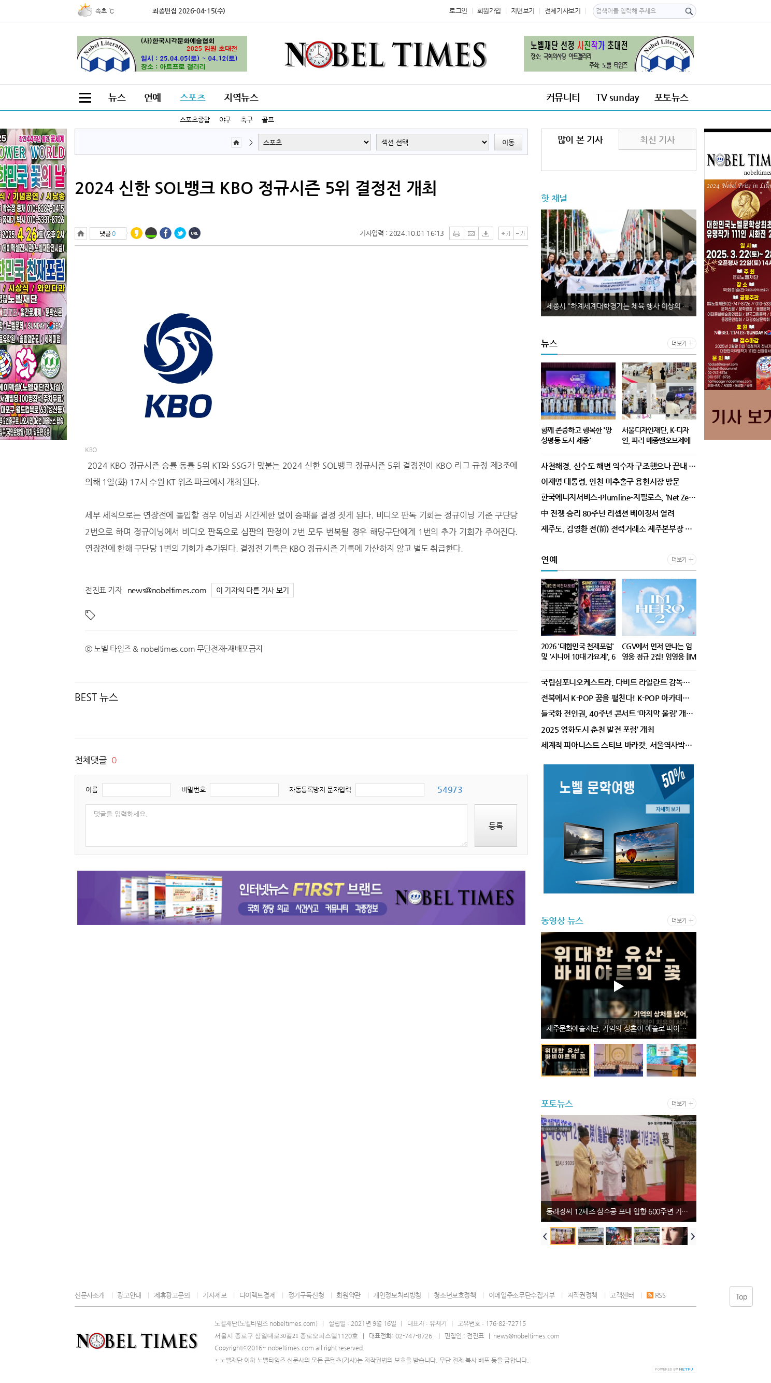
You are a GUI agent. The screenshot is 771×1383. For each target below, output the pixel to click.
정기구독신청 (306, 1295)
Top (741, 1296)
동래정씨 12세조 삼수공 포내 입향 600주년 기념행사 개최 (621, 1211)
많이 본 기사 (580, 139)
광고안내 (129, 1295)
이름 (91, 789)
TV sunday (617, 97)
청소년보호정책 (455, 1295)
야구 (225, 119)
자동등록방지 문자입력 (320, 789)
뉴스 (116, 97)
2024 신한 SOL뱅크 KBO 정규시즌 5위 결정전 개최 (256, 187)
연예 (152, 97)
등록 (496, 825)
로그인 (458, 11)
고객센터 (622, 1295)
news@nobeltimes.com (167, 589)
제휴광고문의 (172, 1295)
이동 (508, 142)
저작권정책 (582, 1295)
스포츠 (193, 97)
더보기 (679, 343)
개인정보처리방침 (397, 1295)
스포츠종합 (195, 119)
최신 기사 (657, 139)
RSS (656, 1295)
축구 (246, 119)
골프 (268, 119)
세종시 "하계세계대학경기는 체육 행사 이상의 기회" (621, 306)
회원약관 (348, 1295)
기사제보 (214, 1295)
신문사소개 (90, 1295)
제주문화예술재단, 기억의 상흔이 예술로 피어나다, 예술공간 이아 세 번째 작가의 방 (621, 1028)
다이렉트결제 (257, 1295)
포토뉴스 (671, 97)
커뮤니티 (563, 97)
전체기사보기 (563, 11)
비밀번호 (193, 789)
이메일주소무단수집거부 (522, 1295)
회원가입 (489, 11)
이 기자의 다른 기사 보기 (252, 590)
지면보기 (523, 11)
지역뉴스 (241, 97)
